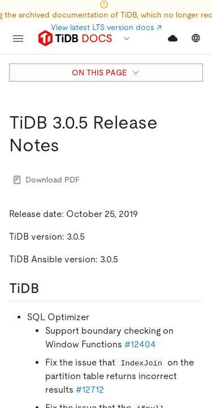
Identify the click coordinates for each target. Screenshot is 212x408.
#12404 (140, 344)
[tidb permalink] (48, 288)
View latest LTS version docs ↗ (106, 27)
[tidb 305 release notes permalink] (68, 145)
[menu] (18, 38)
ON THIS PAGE (106, 72)
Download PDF (47, 179)
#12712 (90, 389)
